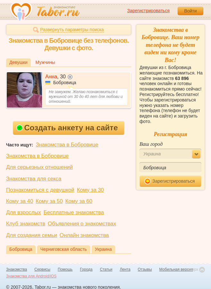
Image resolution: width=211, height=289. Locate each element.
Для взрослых (23, 212)
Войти (190, 10)
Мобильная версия (176, 269)
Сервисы (42, 269)
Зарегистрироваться (148, 10)
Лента (125, 269)
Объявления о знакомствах (82, 224)
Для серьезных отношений (39, 167)
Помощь (65, 269)
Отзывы (145, 269)
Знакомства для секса (33, 179)
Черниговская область (63, 249)
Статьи (106, 269)
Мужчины (45, 62)
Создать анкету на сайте (67, 127)
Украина (103, 249)
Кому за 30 (90, 190)
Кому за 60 (78, 201)
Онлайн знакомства (84, 235)
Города (86, 269)
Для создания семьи (31, 235)
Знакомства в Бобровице (67, 145)
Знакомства (16, 269)
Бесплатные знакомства (74, 212)
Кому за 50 (49, 201)
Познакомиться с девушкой (40, 190)
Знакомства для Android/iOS (31, 276)
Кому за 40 (19, 201)
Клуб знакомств (25, 224)
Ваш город (151, 144)
